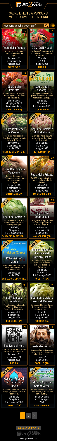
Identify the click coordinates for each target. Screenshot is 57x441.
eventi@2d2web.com (28, 438)
